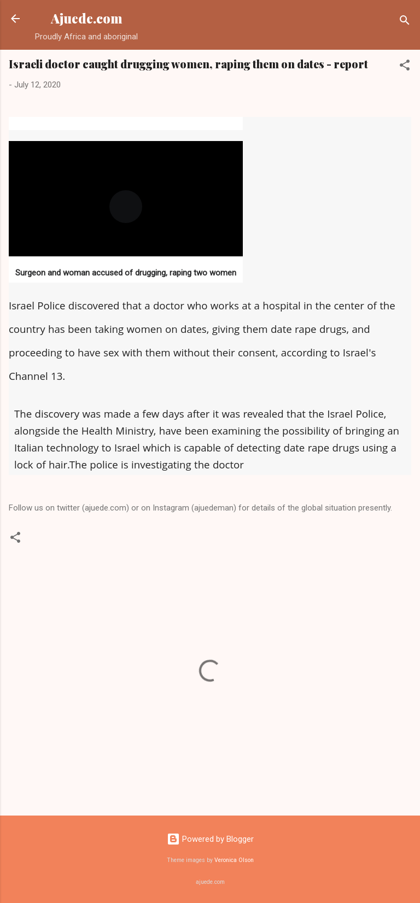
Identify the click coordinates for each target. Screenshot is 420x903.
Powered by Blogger (210, 839)
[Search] (404, 22)
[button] (404, 66)
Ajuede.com (86, 18)
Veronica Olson (234, 860)
